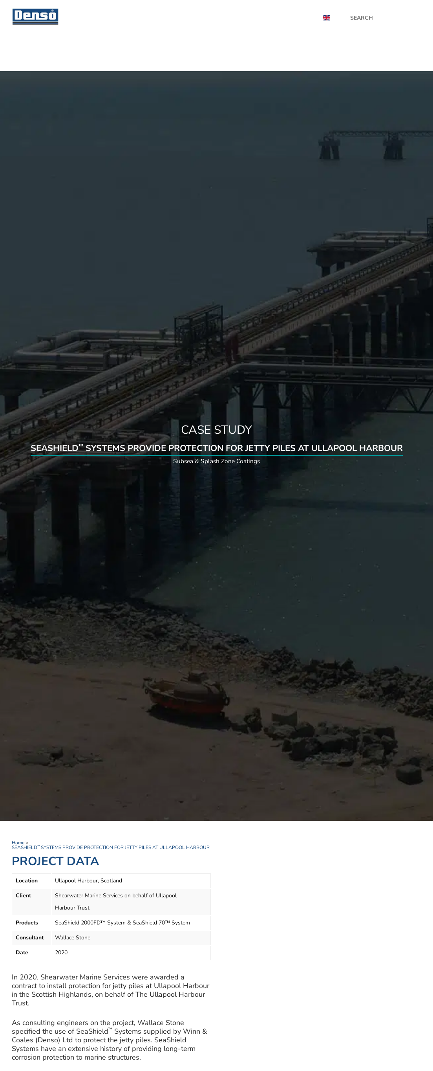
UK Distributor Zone (351, 53)
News (187, 18)
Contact (404, 53)
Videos (268, 18)
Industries (295, 53)
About (299, 18)
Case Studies (226, 18)
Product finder (198, 53)
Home (158, 53)
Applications (251, 53)
